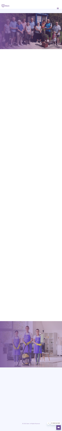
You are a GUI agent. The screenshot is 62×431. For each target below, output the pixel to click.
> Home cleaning (5, 395)
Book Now (31, 244)
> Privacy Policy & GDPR (36, 395)
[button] (58, 8)
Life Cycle (9, 103)
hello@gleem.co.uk (43, 351)
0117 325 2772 (30, 233)
